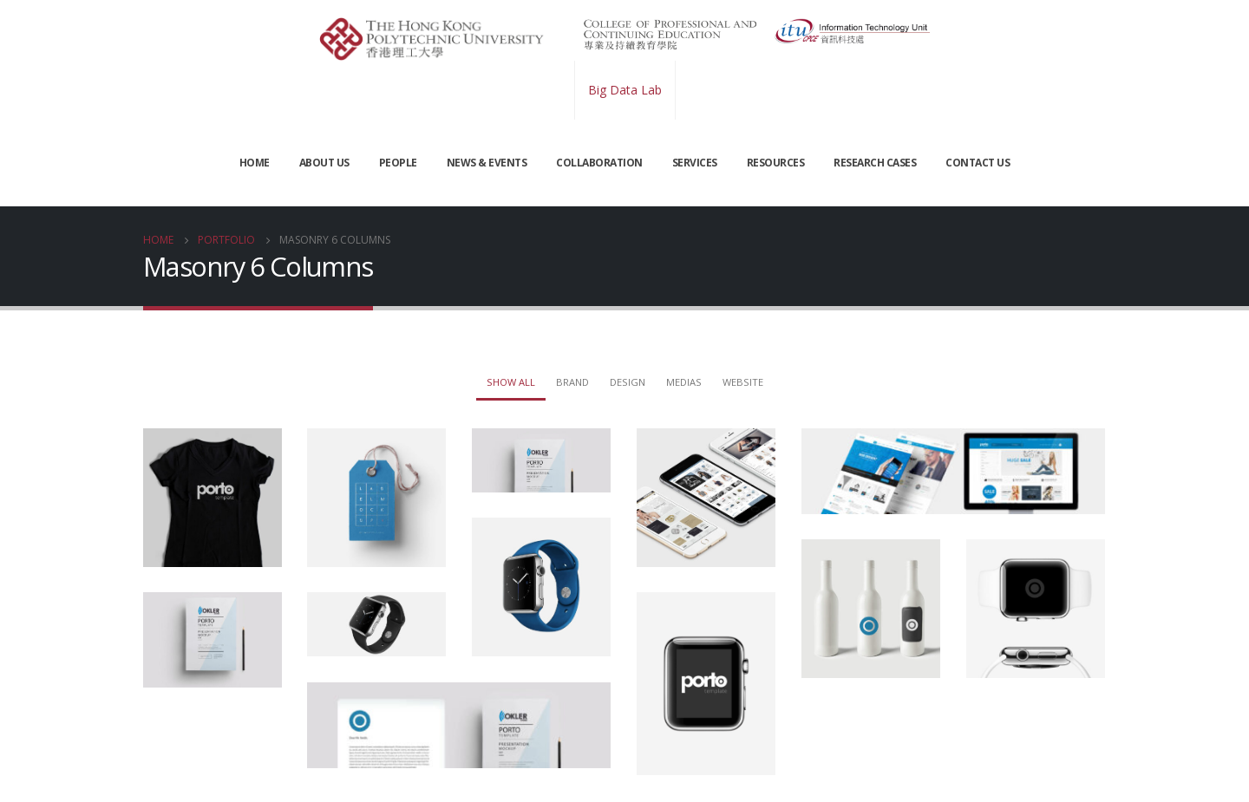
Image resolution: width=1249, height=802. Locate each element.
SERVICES (694, 162)
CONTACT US (977, 162)
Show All (511, 381)
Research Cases (875, 162)
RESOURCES (776, 162)
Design (627, 381)
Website (743, 381)
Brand (572, 381)
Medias (684, 381)
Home (254, 162)
